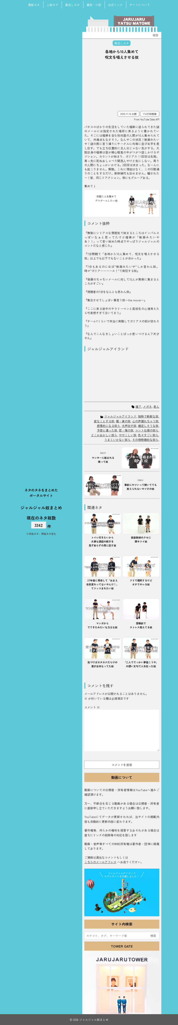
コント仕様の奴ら (146, 430)
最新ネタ (34, 5)
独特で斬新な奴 (148, 416)
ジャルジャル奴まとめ (41, 507)
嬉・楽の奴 (123, 421)
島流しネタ (72, 5)
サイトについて (139, 5)
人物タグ (52, 5)
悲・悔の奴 (126, 430)
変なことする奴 (104, 421)
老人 (156, 406)
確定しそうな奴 (148, 426)
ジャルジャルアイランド (120, 416)
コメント (92, 707)
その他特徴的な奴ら (145, 440)
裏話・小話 (94, 5)
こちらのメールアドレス (100, 862)
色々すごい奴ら (148, 435)
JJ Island (122, 897)
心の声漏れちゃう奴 (145, 421)
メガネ (147, 406)
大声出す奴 (129, 426)
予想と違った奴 (107, 430)
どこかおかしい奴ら (104, 435)
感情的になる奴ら (108, 426)
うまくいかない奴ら (117, 440)
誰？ (138, 406)
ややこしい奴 (127, 435)
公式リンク (115, 5)
